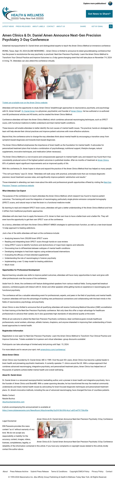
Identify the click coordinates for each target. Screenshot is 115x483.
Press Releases (23, 26)
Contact (51, 26)
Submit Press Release (40, 471)
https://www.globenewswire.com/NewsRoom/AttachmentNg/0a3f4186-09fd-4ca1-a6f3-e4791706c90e (45, 410)
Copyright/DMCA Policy (79, 471)
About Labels (38, 26)
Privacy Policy (97, 471)
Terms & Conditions (59, 471)
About (5, 471)
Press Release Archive (19, 471)
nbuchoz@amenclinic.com (13, 402)
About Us (60, 26)
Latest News (8, 26)
